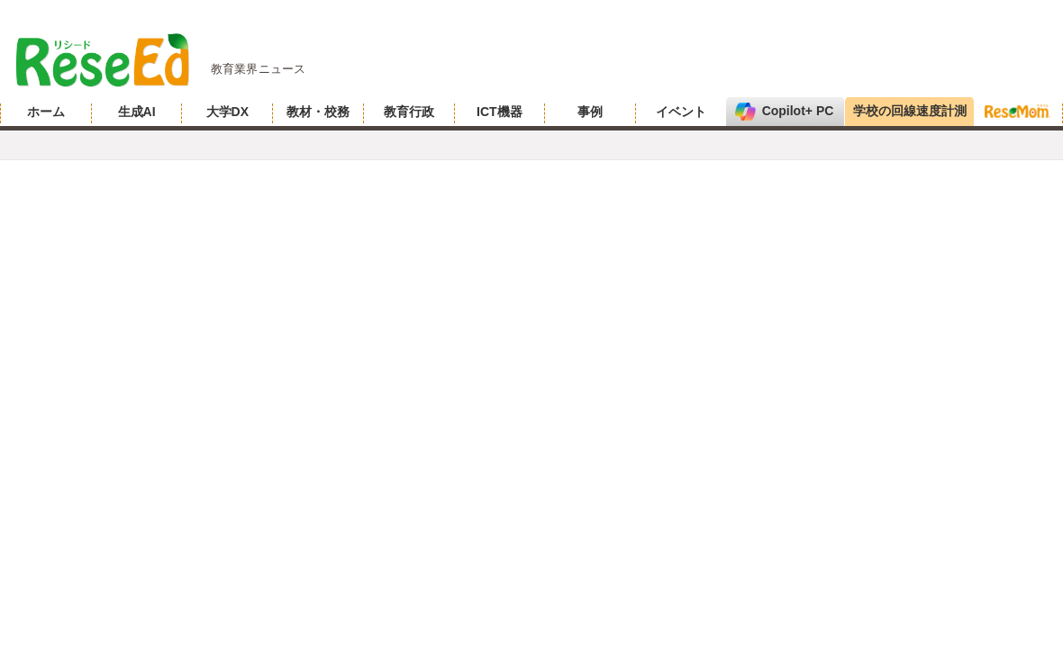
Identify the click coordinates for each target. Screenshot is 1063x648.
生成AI (137, 111)
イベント (681, 111)
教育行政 (409, 111)
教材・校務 (318, 111)
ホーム (46, 111)
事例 (590, 111)
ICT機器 (499, 111)
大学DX (227, 111)
